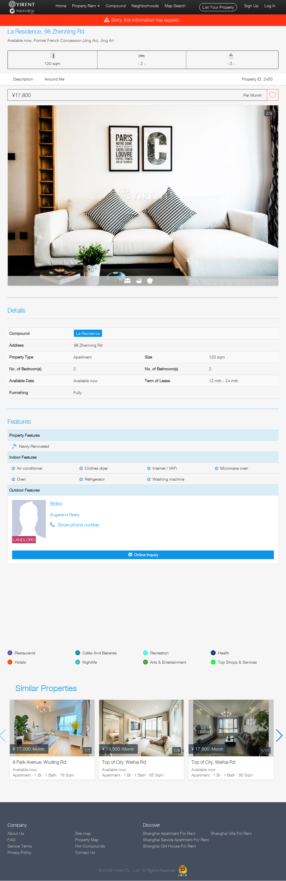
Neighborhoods (145, 5)
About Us (15, 833)
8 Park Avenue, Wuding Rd (39, 762)
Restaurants (25, 653)
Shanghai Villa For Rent (231, 833)
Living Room (116, 280)
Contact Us (85, 852)
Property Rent (86, 5)
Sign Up (251, 5)
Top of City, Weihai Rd (124, 762)
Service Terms (19, 846)
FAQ (11, 839)
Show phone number (78, 525)
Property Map (87, 839)
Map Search (175, 5)
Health (223, 653)
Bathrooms (139, 280)
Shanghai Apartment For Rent (169, 833)
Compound (116, 5)
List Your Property (218, 7)
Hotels (20, 662)
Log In (270, 5)
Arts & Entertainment (168, 662)
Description (23, 78)
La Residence (88, 333)
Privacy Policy (19, 852)
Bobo (56, 504)
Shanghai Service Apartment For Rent (176, 839)
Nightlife (89, 662)
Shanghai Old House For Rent (169, 846)
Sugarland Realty (65, 514)
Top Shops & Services (237, 662)
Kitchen (150, 280)
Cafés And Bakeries (99, 653)
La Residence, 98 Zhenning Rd (45, 31)
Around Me (54, 78)
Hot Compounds (90, 846)
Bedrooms (127, 280)
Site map (83, 833)
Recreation (159, 653)
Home (61, 5)
